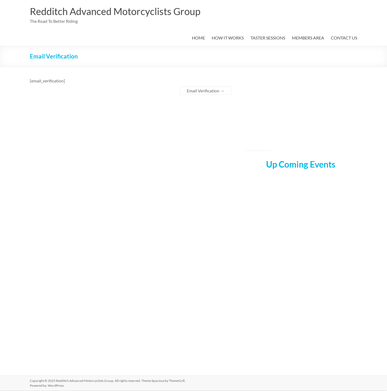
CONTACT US (344, 38)
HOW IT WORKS (228, 38)
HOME (198, 38)
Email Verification (205, 90)
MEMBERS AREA (308, 38)
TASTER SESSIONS (267, 38)
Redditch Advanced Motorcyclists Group (115, 11)
